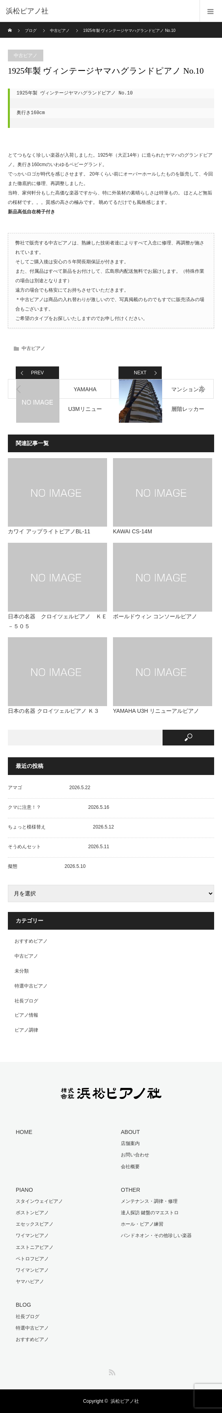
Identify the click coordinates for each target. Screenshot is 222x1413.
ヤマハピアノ (30, 1281)
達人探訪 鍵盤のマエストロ (150, 1212)
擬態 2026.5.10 (46, 866)
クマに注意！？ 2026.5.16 (58, 807)
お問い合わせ (135, 1155)
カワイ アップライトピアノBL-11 (49, 531)
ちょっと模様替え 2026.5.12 (61, 827)
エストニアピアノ (35, 1247)
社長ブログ (26, 1001)
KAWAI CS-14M (132, 531)
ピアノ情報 (26, 1015)
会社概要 (130, 1166)
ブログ (31, 30)
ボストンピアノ (32, 1212)
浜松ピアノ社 (125, 1401)
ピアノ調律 (26, 1030)
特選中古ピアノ (31, 986)
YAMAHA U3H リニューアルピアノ (156, 711)
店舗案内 (130, 1143)
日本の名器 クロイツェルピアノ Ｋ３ (53, 711)
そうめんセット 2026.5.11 (58, 846)
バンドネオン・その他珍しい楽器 (156, 1235)
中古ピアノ (60, 30)
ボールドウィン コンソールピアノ (155, 616)
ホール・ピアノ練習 (142, 1224)
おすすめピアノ (31, 941)
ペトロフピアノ (32, 1258)
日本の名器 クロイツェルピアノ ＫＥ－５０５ (57, 621)
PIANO (24, 1190)
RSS (111, 1371)
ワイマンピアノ (32, 1235)
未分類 (22, 971)
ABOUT (130, 1132)
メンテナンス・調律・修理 (149, 1201)
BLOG (23, 1305)
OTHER (130, 1190)
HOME (24, 1132)
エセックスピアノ (35, 1224)
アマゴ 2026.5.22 (49, 787)
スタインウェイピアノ (39, 1201)
